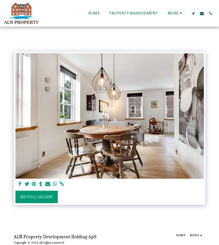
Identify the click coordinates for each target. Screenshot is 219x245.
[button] (193, 13)
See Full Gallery (36, 196)
